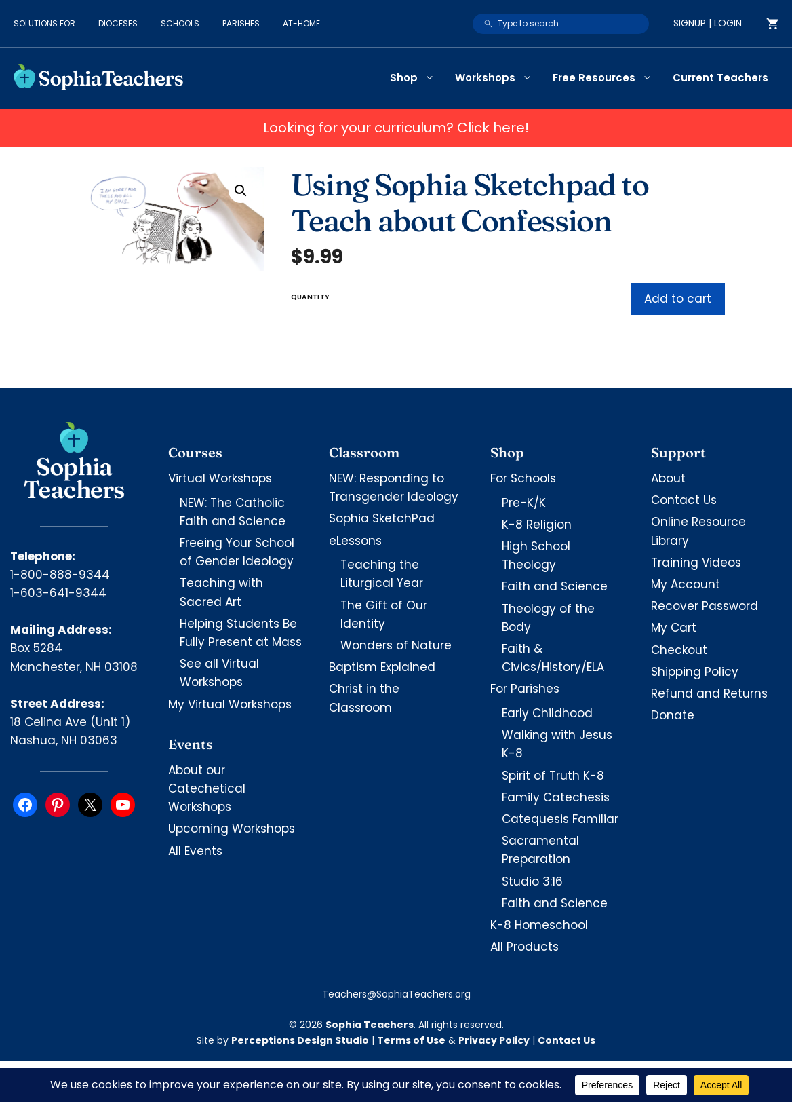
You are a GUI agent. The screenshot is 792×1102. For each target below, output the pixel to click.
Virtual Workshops (220, 478)
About (668, 478)
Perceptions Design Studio (300, 1040)
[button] (241, 190)
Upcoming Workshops (231, 828)
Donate (672, 715)
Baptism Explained (382, 667)
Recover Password (704, 606)
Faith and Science (555, 586)
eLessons (355, 541)
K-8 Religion (537, 524)
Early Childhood (547, 713)
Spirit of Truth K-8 (553, 775)
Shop (417, 78)
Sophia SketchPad (382, 518)
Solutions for (44, 23)
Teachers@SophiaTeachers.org (396, 994)
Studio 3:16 (532, 881)
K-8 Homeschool (539, 925)
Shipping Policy (694, 672)
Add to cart (677, 298)
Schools (180, 23)
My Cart (673, 628)
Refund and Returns (709, 693)
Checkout (679, 650)
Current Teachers (720, 78)
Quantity (310, 297)
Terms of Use (411, 1040)
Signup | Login (707, 23)
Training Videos (696, 562)
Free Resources (607, 78)
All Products (524, 946)
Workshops (498, 78)
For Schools (523, 478)
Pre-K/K (524, 503)
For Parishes (524, 689)
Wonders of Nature (396, 645)
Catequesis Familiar (560, 819)
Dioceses (118, 23)
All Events (195, 851)
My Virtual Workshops (230, 704)
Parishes (241, 23)
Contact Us (684, 500)
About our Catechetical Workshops (206, 788)
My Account (685, 584)
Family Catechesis (556, 797)
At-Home (301, 23)
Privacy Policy (494, 1040)
